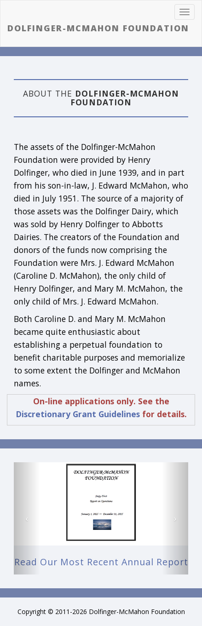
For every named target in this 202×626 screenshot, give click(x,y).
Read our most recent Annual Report (101, 562)
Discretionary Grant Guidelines (78, 413)
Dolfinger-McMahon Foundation (98, 28)
